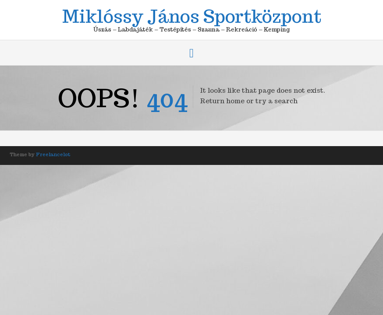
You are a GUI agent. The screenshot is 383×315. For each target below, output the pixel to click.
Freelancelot (53, 154)
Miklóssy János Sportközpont (191, 15)
